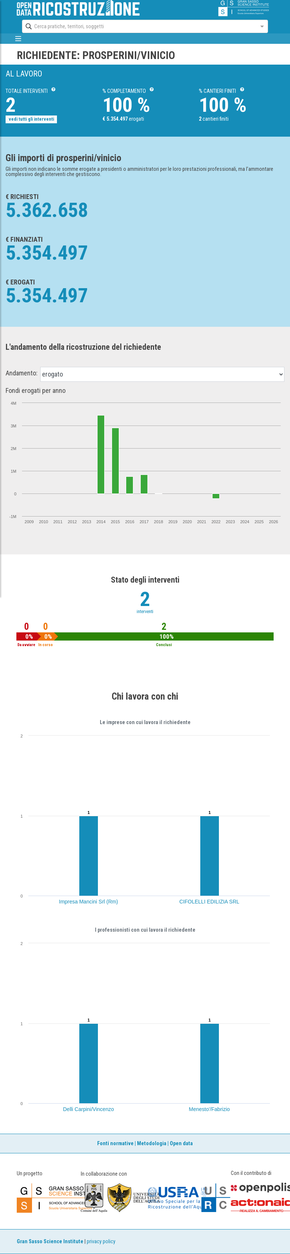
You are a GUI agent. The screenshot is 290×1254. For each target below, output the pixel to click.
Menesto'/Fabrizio (209, 1109)
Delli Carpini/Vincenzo (88, 1109)
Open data (181, 1143)
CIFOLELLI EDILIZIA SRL (209, 902)
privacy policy (101, 1241)
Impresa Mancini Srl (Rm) (88, 902)
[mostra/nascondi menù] (18, 38)
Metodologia (151, 1143)
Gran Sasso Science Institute (50, 1241)
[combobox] (138, 26)
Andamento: (22, 373)
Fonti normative (115, 1143)
